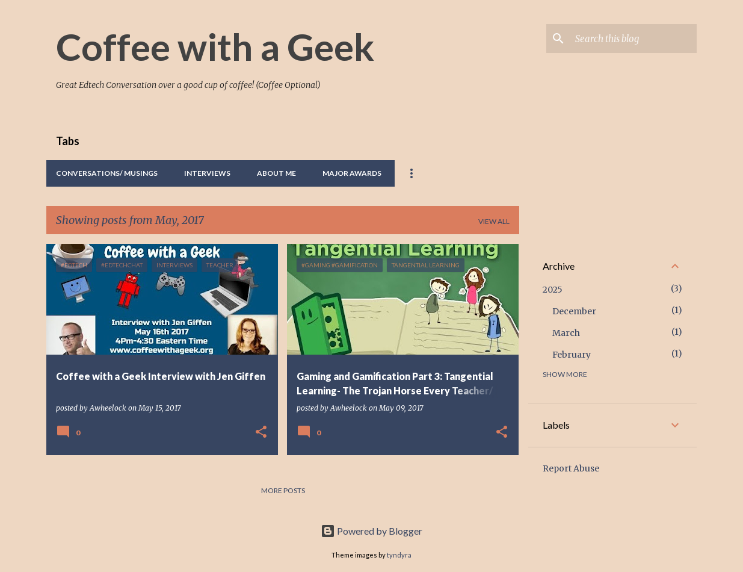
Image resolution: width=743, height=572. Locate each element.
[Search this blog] (633, 38)
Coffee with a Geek (215, 46)
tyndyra (399, 555)
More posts (283, 490)
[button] (261, 432)
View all (494, 221)
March (566, 333)
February (571, 354)
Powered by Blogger (371, 530)
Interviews (207, 173)
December (574, 311)
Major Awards (351, 173)
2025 (553, 289)
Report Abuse (571, 468)
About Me (276, 173)
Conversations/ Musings (107, 173)
